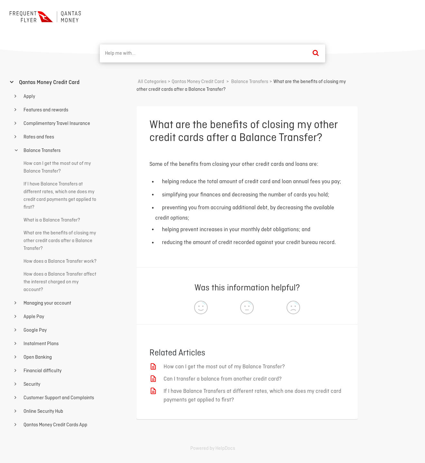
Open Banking (37, 357)
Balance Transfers (42, 150)
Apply (29, 96)
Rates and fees (38, 137)
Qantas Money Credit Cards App (55, 425)
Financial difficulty (42, 371)
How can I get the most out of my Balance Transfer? (224, 367)
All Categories (152, 82)
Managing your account (47, 303)
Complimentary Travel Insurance (56, 123)
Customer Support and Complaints (58, 398)
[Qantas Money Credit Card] (198, 82)
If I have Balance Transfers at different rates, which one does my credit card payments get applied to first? (252, 395)
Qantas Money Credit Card (49, 82)
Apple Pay (33, 317)
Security (31, 384)
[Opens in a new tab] (212, 448)
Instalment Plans (41, 344)
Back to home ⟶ (391, 16)
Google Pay (35, 330)
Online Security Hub (43, 411)
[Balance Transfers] (249, 82)
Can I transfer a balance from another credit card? (223, 379)
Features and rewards (45, 110)
